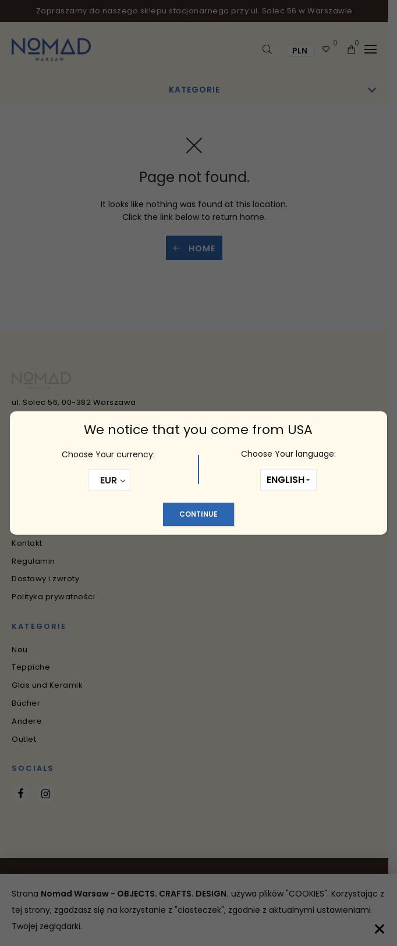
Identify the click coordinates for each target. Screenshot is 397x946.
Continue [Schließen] (198, 514)
